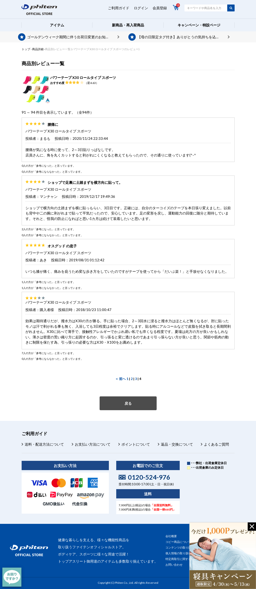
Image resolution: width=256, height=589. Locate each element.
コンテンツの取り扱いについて (185, 547)
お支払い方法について (93, 444)
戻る (128, 403)
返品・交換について (177, 444)
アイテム (57, 25)
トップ (26, 49)
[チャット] (11, 577)
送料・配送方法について (44, 444)
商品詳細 (37, 49)
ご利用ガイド (118, 8)
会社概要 (171, 536)
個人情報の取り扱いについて (184, 553)
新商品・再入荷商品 (128, 25)
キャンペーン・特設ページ (199, 25)
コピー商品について (178, 542)
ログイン (141, 8)
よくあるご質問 (216, 444)
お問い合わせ (174, 564)
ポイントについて (135, 444)
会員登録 (160, 8)
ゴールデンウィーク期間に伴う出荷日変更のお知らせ (70, 37)
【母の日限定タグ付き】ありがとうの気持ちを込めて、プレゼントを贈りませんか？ (183, 37)
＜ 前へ (120, 379)
